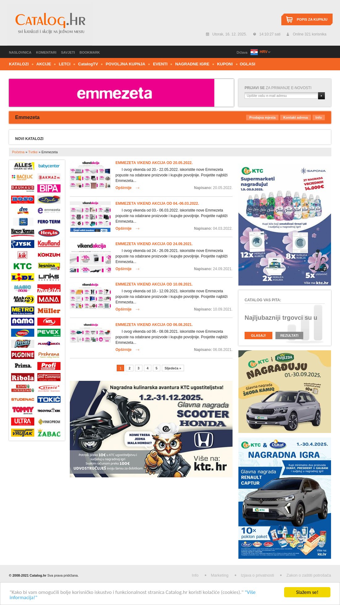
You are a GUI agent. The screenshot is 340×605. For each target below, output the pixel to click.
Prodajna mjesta (262, 117)
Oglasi (247, 64)
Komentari (46, 52)
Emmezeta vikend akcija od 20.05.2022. (154, 163)
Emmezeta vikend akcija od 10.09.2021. (154, 284)
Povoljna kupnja (125, 64)
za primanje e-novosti (278, 88)
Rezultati (289, 335)
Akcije (43, 64)
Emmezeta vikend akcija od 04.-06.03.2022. (157, 203)
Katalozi (19, 64)
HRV (263, 52)
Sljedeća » (173, 368)
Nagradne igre (192, 64)
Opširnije (123, 188)
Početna (18, 152)
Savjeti (68, 52)
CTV (88, 64)
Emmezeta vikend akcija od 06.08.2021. (154, 325)
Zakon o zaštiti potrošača (308, 575)
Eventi (160, 64)
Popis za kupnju (312, 19)
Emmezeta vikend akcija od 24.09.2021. (154, 244)
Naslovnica (20, 52)
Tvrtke (33, 152)
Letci (64, 64)
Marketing (220, 575)
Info (319, 117)
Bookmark (90, 52)
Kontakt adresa (295, 117)
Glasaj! (258, 335)
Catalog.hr (49, 24)
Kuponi (225, 64)
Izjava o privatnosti (257, 575)
